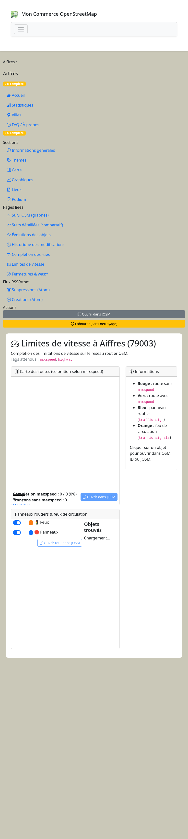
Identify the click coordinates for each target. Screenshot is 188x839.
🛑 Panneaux (44, 532)
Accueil (16, 95)
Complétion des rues (28, 254)
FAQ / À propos (23, 124)
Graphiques (20, 179)
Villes (14, 115)
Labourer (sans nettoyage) (94, 323)
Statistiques (20, 105)
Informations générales (31, 150)
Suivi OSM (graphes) (27, 215)
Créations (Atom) (25, 299)
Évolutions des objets (29, 234)
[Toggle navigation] (21, 29)
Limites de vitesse (25, 264)
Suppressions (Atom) (28, 289)
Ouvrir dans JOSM (94, 314)
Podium (16, 199)
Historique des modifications (36, 244)
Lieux (14, 189)
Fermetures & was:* (27, 274)
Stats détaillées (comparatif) (35, 225)
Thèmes (16, 160)
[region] (65, 434)
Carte (14, 170)
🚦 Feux (39, 522)
